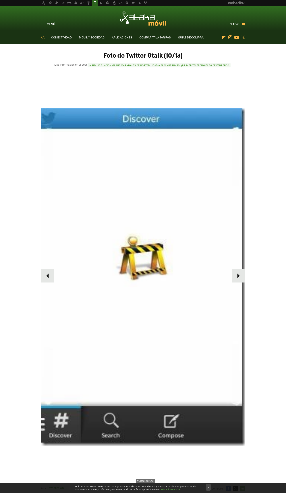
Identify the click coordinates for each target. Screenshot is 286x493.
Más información (170, 489)
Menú (51, 24)
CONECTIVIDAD (61, 37)
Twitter (243, 37)
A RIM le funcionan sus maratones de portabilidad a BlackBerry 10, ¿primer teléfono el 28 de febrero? (159, 65)
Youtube (236, 37)
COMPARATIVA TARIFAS (155, 37)
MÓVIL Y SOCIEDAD (92, 37)
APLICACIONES (122, 37)
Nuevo (234, 24)
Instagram (230, 37)
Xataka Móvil (143, 18)
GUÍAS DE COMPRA (191, 37)
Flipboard (224, 37)
